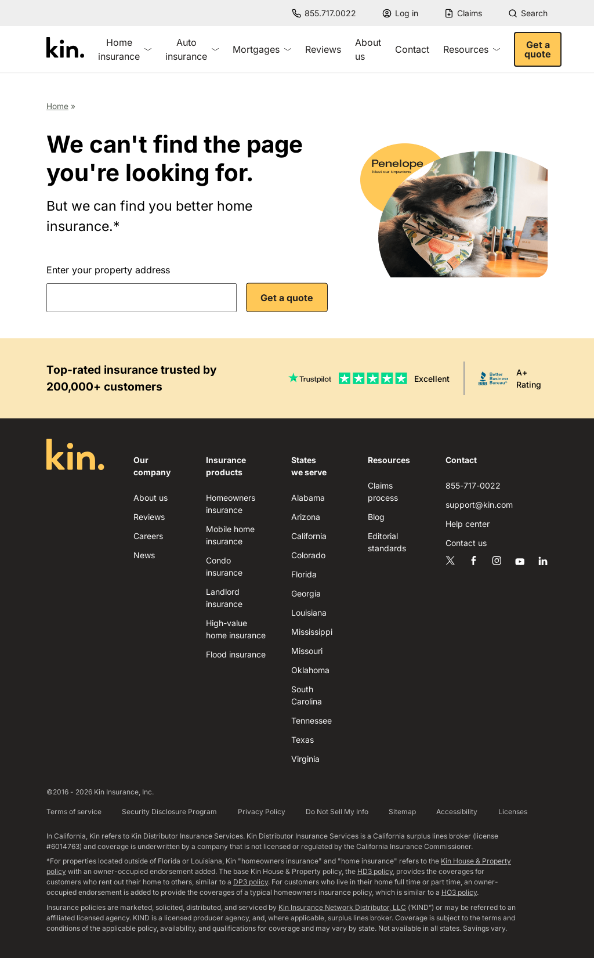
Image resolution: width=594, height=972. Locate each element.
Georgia (306, 593)
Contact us (466, 543)
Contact (412, 49)
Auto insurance (192, 49)
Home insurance (124, 49)
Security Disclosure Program (169, 811)
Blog (376, 517)
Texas (302, 740)
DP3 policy (250, 881)
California (309, 536)
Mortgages (262, 49)
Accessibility (456, 811)
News (144, 555)
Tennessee (311, 720)
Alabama (308, 498)
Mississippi (311, 632)
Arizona (305, 517)
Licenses (512, 811)
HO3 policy (459, 892)
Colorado (308, 555)
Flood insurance (236, 654)
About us (368, 49)
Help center (468, 524)
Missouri (307, 651)
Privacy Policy (261, 811)
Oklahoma (310, 670)
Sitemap (402, 811)
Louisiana (309, 612)
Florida (304, 574)
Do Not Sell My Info (337, 811)
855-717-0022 (473, 485)
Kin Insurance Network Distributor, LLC (342, 907)
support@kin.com (479, 505)
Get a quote (537, 49)
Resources (471, 49)
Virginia (305, 759)
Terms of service (74, 811)
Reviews (323, 49)
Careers (148, 536)
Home (57, 106)
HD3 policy (375, 871)
